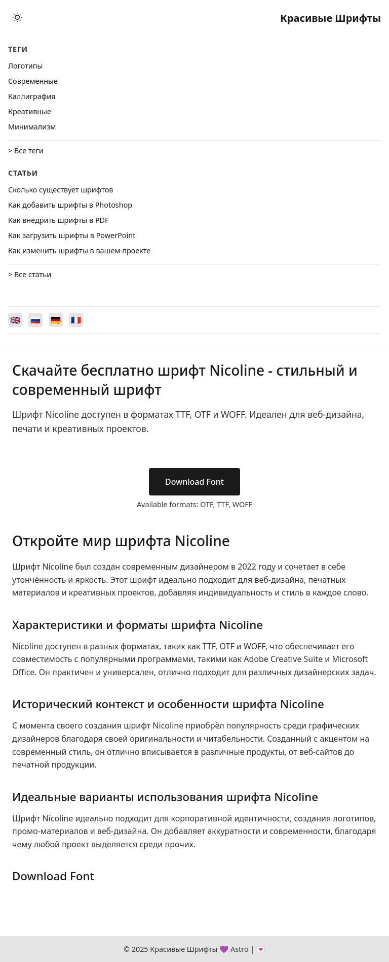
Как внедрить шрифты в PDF (58, 220)
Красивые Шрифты (330, 18)
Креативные (29, 111)
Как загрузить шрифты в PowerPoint (71, 235)
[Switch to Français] (76, 320)
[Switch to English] (15, 320)
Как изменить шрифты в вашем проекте (79, 250)
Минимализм (32, 126)
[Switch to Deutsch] (56, 320)
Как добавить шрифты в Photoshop (70, 205)
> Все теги (26, 150)
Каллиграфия (32, 96)
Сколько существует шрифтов (60, 189)
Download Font (194, 481)
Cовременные (33, 81)
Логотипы (25, 66)
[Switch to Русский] (35, 320)
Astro (239, 949)
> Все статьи (29, 274)
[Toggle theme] (17, 18)
